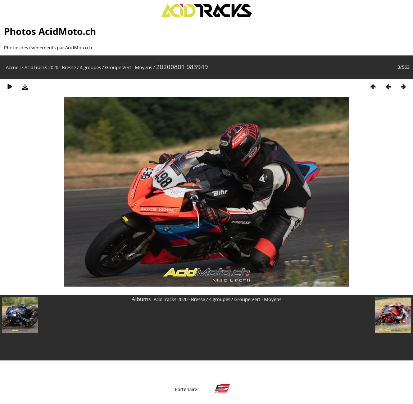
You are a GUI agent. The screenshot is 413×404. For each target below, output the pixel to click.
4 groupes (90, 67)
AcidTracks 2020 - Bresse (50, 67)
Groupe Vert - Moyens (128, 67)
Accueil (13, 67)
